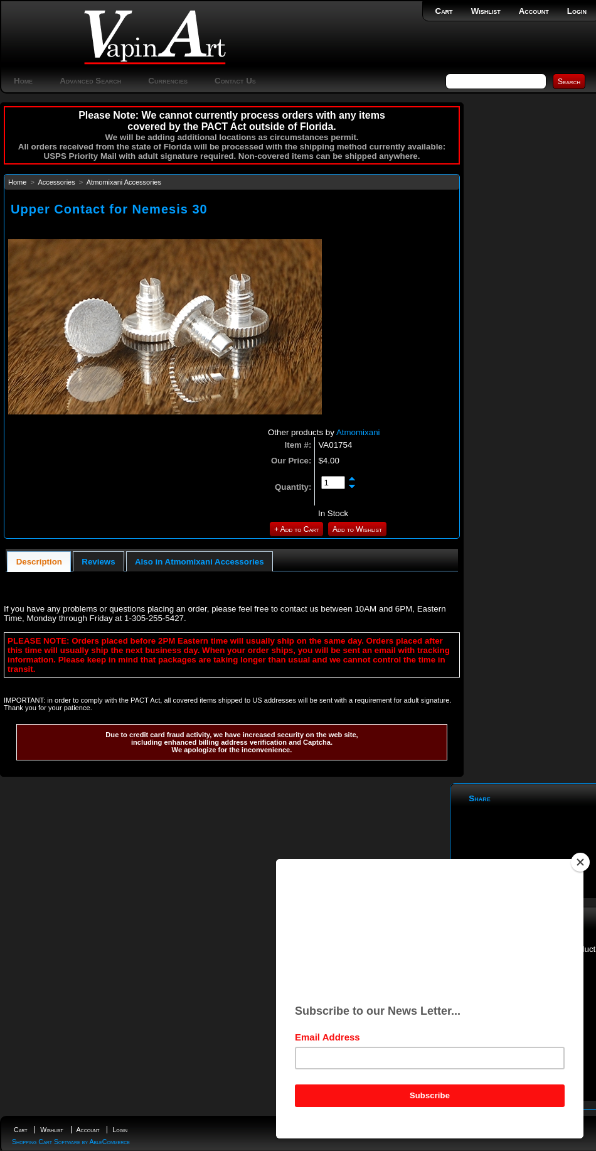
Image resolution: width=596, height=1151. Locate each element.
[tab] (39, 561)
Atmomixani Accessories (124, 182)
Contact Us (235, 80)
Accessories (56, 182)
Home (23, 80)
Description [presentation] (39, 561)
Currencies (168, 80)
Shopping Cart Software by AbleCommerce (71, 1141)
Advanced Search (90, 80)
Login (577, 11)
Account (534, 11)
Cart (444, 11)
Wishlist (486, 11)
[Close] (580, 867)
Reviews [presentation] (98, 561)
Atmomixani (358, 432)
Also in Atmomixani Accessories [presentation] (199, 561)
